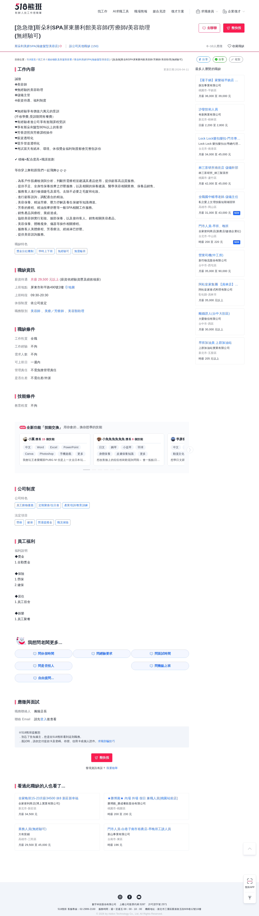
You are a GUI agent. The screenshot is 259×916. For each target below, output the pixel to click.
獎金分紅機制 (25, 251)
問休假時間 (37, 653)
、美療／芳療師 (52, 311)
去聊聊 (212, 28)
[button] (86, 469)
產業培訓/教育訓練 (76, 505)
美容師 (35, 311)
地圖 (71, 287)
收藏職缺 (238, 46)
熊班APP (249, 887)
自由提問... (82, 665)
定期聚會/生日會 (49, 505)
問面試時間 (127, 653)
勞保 (19, 522)
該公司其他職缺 (83, 46)
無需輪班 (80, 251)
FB (129, 884)
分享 (203, 59)
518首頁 (31, 59)
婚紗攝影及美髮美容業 (60, 59)
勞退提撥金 (45, 522)
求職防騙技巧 (106, 729)
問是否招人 (171, 653)
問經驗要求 (82, 653)
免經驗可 (63, 251)
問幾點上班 (37, 665)
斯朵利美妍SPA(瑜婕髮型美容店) (92, 59)
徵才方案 (177, 11)
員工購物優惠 (25, 505)
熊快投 (236, 28)
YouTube (139, 884)
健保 (30, 522)
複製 (236, 59)
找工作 (102, 11)
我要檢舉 (112, 755)
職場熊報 (140, 11)
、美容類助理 (74, 311)
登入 (43, 707)
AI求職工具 (121, 11)
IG (120, 884)
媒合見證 (159, 11)
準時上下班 (46, 251)
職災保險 (63, 522)
